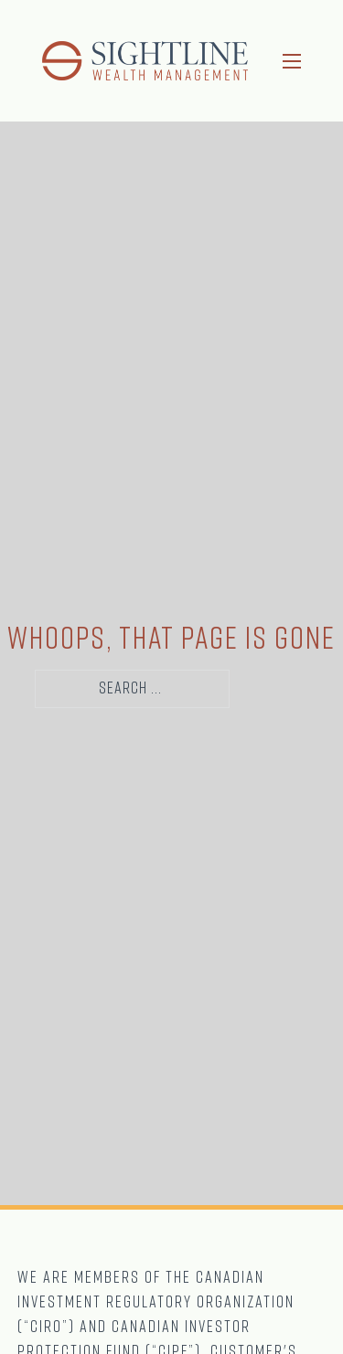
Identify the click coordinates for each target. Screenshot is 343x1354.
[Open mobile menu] (292, 61)
